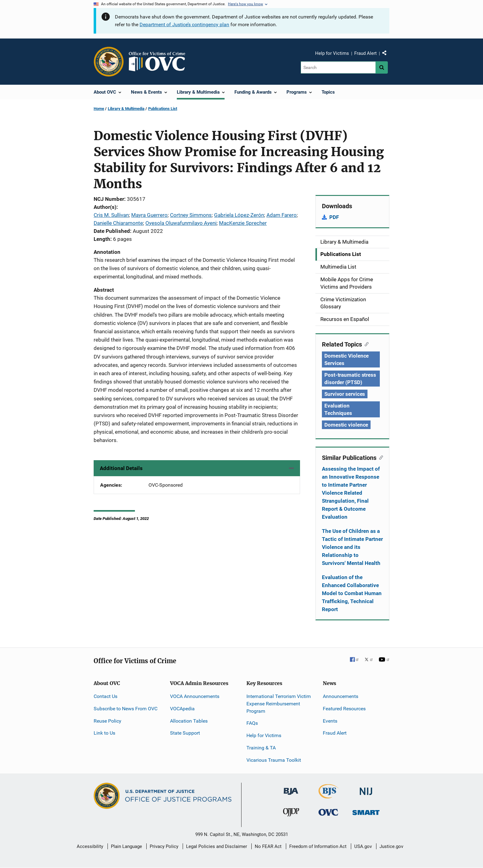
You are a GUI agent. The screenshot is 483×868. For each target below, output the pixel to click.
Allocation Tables (189, 721)
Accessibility (90, 846)
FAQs (252, 723)
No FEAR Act (268, 846)
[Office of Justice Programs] (109, 62)
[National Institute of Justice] (366, 788)
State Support (185, 733)
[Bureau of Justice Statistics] (329, 795)
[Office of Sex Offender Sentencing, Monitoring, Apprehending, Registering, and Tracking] (366, 811)
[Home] (159, 61)
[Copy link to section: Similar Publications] (379, 457)
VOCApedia (182, 709)
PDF (334, 217)
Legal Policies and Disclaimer (216, 846)
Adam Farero (281, 215)
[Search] (338, 67)
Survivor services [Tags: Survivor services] (344, 394)
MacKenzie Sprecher (243, 223)
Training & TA (261, 748)
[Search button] (381, 67)
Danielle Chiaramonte (118, 223)
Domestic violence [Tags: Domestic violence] (346, 425)
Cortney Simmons (191, 215)
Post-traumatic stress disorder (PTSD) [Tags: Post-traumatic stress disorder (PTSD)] (350, 378)
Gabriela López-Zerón (239, 215)
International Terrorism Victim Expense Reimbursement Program (278, 703)
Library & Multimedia (126, 108)
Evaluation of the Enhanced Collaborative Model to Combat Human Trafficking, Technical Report (352, 593)
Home (99, 108)
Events (330, 721)
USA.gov (363, 846)
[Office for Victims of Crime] (328, 812)
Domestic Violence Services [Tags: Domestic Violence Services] (346, 359)
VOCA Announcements (194, 696)
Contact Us (105, 696)
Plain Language (126, 846)
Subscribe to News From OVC (125, 709)
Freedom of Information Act (318, 846)
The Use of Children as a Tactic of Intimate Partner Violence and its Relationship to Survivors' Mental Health (352, 547)
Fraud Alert (365, 53)
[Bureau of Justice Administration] (291, 788)
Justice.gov (391, 846)
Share (386, 54)
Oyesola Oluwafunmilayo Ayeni (181, 223)
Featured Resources (344, 709)
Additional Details (121, 468)
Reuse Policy (107, 721)
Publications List (162, 108)
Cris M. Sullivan (111, 215)
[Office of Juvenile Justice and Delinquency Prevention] (291, 814)
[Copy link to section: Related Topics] (365, 344)
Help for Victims (332, 53)
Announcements (340, 696)
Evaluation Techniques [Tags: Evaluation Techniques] (338, 409)
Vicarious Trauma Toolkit (273, 760)
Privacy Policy (164, 846)
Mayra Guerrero (149, 215)
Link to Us (104, 733)
